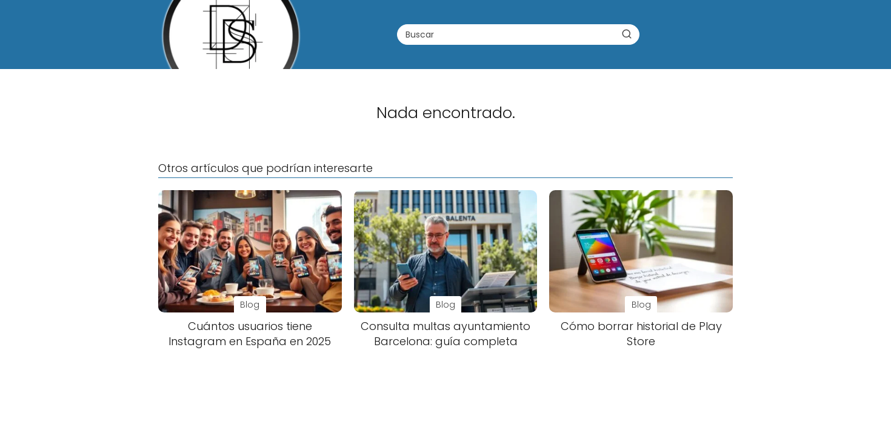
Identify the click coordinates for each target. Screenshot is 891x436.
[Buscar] (626, 34)
